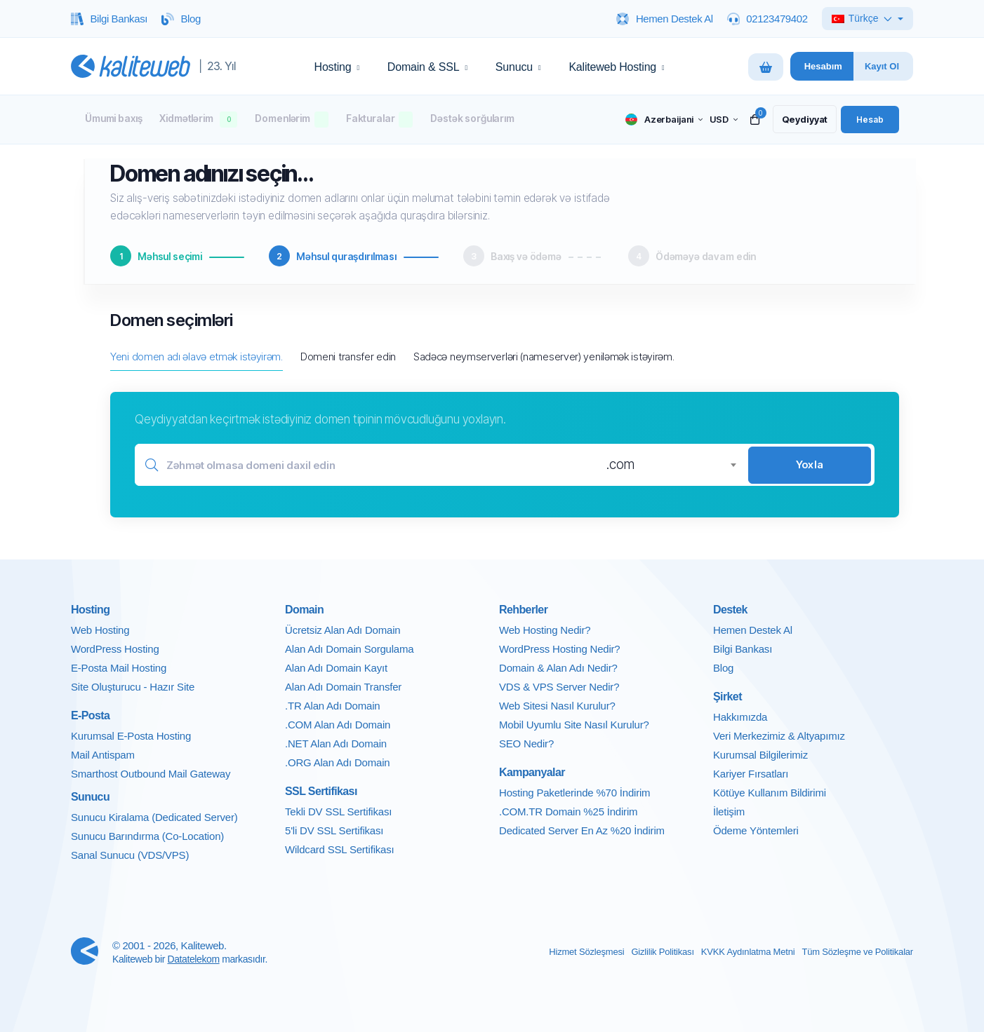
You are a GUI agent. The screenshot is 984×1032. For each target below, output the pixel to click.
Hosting (336, 67)
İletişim (729, 811)
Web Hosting (100, 630)
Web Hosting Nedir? (544, 630)
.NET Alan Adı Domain (336, 743)
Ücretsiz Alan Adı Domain (342, 630)
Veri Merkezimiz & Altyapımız (779, 736)
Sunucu (518, 67)
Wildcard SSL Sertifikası (339, 849)
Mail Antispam (103, 755)
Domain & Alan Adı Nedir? (558, 668)
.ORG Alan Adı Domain (337, 762)
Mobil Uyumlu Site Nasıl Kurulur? (574, 725)
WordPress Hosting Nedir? (559, 649)
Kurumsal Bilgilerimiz (760, 755)
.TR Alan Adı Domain (332, 706)
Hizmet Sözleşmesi (586, 951)
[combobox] (671, 464)
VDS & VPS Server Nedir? (559, 687)
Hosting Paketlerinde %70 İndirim (574, 793)
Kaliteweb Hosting (616, 67)
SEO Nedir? (526, 743)
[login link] (869, 119)
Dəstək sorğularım (472, 118)
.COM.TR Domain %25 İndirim (568, 811)
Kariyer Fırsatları (750, 774)
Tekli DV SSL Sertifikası (338, 811)
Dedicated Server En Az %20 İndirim (582, 830)
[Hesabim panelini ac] (821, 66)
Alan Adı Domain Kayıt (336, 668)
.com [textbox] (620, 464)
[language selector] (662, 119)
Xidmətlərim (198, 119)
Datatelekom (193, 959)
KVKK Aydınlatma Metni (748, 951)
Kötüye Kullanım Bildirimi (769, 793)
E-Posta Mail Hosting (118, 668)
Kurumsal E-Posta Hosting (131, 736)
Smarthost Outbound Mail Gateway (150, 774)
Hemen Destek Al (752, 630)
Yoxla (809, 464)
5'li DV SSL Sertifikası (334, 830)
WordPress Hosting (115, 649)
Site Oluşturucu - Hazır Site (132, 687)
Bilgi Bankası (742, 649)
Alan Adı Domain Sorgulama (349, 649)
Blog (723, 668)
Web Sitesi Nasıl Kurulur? (557, 706)
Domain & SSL (427, 67)
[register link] (803, 119)
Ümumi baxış (113, 118)
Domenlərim (291, 119)
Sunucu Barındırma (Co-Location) (147, 836)
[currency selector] (722, 119)
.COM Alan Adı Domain (337, 725)
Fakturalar (379, 119)
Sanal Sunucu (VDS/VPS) (130, 855)
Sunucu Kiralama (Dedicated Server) (154, 817)
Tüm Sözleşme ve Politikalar (857, 951)
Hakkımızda (740, 717)
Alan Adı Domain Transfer (343, 687)
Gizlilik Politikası (662, 951)
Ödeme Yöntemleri (756, 830)
